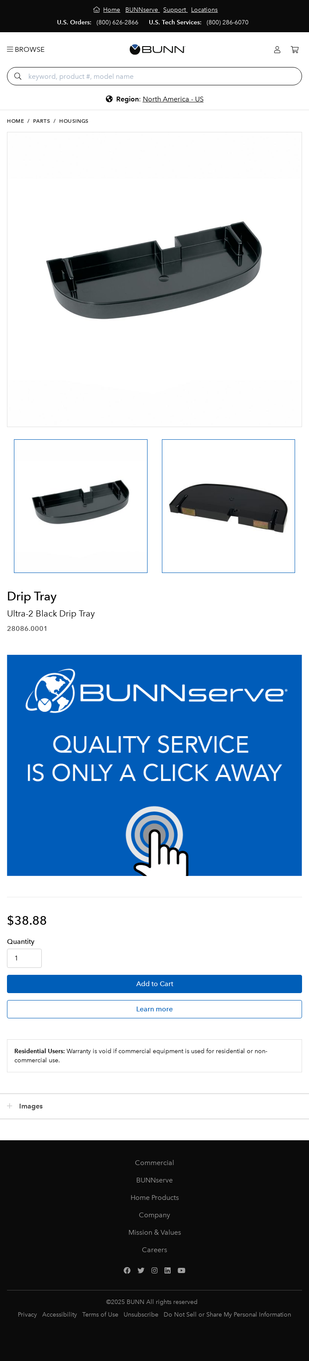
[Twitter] (141, 1271)
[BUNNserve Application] (154, 765)
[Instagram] (154, 1271)
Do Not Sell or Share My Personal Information (227, 1314)
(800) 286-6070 (228, 22)
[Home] (107, 9)
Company (154, 1215)
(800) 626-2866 (117, 22)
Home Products (155, 1197)
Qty (20, 941)
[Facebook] (127, 1271)
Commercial (154, 1163)
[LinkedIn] (168, 1271)
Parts (41, 121)
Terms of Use (100, 1314)
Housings (74, 121)
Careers (154, 1250)
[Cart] (294, 50)
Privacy (27, 1314)
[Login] (277, 50)
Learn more (154, 1009)
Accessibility (59, 1314)
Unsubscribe (141, 1314)
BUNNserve (154, 1180)
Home (15, 121)
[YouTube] (181, 1271)
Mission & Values (154, 1232)
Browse (25, 49)
